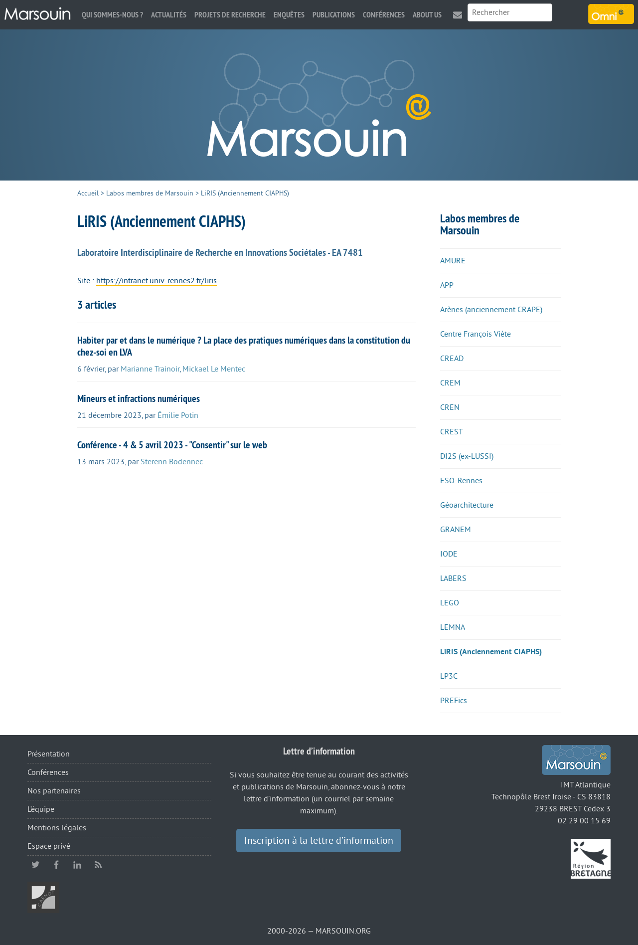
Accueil (88, 193)
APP (447, 285)
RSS (98, 865)
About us (427, 14)
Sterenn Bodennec (172, 461)
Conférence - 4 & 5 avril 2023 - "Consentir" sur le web (172, 444)
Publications (334, 14)
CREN (450, 407)
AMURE (453, 260)
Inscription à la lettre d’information (318, 840)
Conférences (384, 14)
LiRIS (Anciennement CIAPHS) (491, 651)
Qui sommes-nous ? (112, 14)
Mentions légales (56, 827)
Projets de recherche (230, 14)
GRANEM (455, 529)
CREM (450, 382)
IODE (449, 554)
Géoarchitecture (466, 505)
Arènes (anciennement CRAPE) (491, 309)
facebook (56, 865)
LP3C (449, 676)
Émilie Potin (178, 415)
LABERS (453, 578)
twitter (35, 865)
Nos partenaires (54, 790)
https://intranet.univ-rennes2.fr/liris (156, 280)
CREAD (452, 358)
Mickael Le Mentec (213, 369)
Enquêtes (289, 14)
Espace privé (48, 846)
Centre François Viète (475, 334)
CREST (451, 431)
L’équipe (40, 809)
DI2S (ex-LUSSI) (466, 456)
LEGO (449, 602)
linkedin (77, 865)
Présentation (48, 754)
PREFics (453, 700)
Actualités (168, 14)
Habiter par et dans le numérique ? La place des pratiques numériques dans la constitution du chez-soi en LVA (243, 346)
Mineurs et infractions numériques (138, 398)
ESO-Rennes (461, 480)
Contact (458, 14)
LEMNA (452, 627)
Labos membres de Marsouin (149, 193)
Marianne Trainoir (150, 369)
